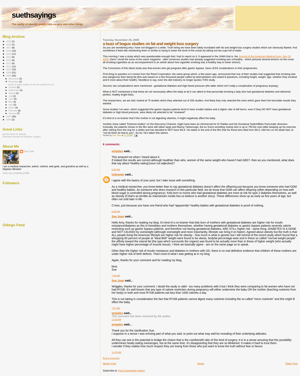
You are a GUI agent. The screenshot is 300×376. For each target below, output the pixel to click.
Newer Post (109, 363)
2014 (9, 57)
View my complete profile (16, 173)
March (12, 107)
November (14, 81)
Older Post (291, 363)
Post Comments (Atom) (131, 370)
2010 (9, 69)
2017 (9, 47)
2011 (9, 66)
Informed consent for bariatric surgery (22, 136)
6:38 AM (116, 211)
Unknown (118, 174)
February (13, 110)
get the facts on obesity (14, 134)
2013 (9, 60)
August (12, 93)
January (13, 113)
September (14, 90)
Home (200, 363)
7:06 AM (116, 275)
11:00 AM (116, 319)
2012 (9, 63)
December (14, 78)
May (11, 102)
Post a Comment (111, 358)
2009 (9, 72)
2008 (9, 75)
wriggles (117, 151)
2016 (9, 50)
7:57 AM (116, 308)
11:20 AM (116, 352)
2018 (9, 44)
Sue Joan (118, 216)
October (13, 87)
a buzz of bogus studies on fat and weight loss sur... (31, 84)
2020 (9, 41)
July (11, 96)
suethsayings (34, 15)
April (11, 105)
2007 (9, 116)
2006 (9, 119)
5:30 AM (116, 169)
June (11, 99)
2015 (9, 54)
